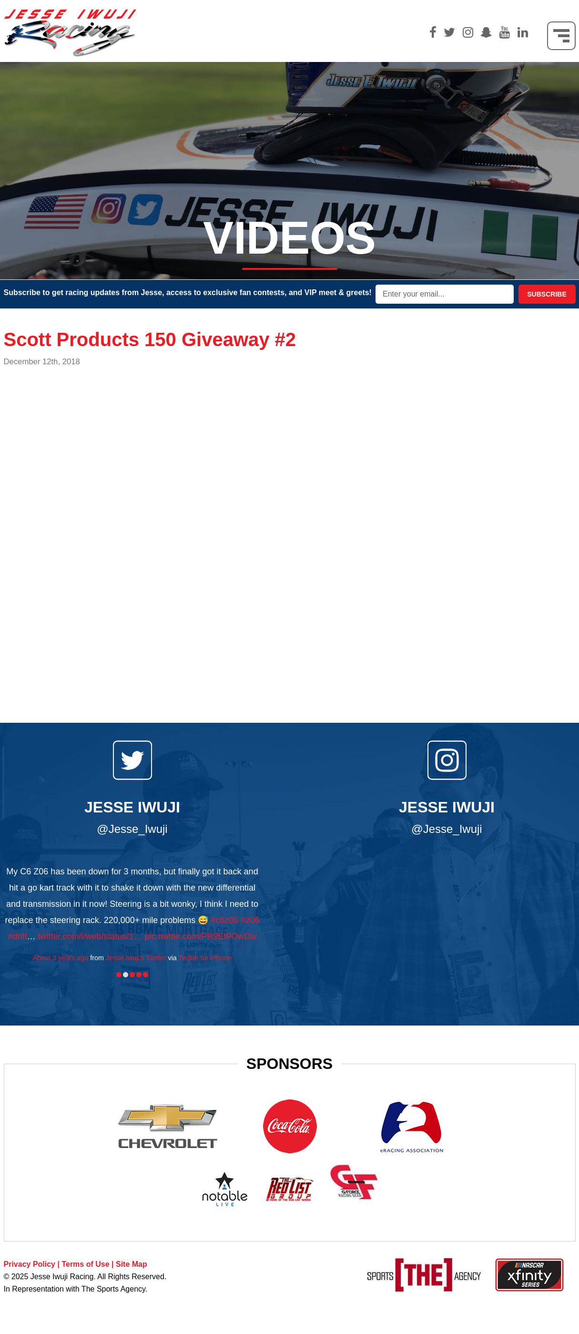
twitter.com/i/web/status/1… (90, 936)
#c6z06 (224, 920)
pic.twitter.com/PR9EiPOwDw (201, 936)
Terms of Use (85, 1264)
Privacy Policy (30, 1264)
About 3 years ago (60, 958)
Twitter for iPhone (205, 958)
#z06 (250, 920)
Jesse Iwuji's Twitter (136, 958)
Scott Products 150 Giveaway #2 (150, 339)
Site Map (131, 1264)
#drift (17, 936)
